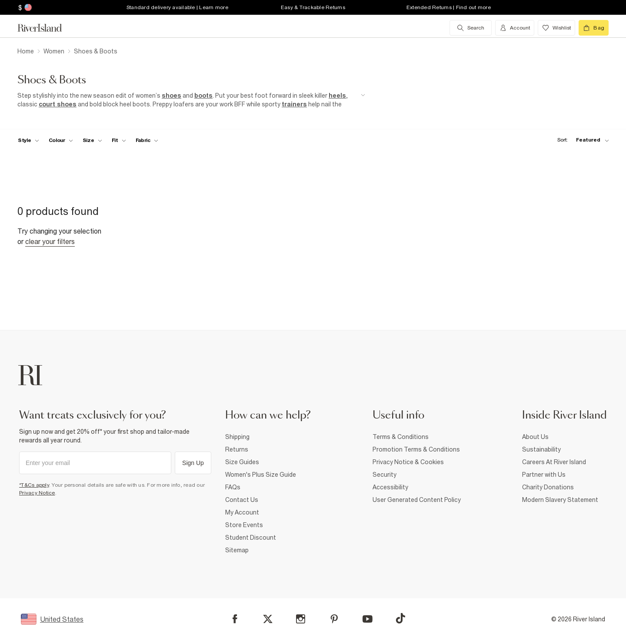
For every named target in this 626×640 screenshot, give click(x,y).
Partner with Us (544, 474)
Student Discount (250, 537)
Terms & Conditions (401, 436)
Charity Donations (548, 487)
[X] (268, 619)
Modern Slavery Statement (560, 499)
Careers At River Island (554, 462)
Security (384, 474)
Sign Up (193, 462)
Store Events (244, 524)
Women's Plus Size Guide (260, 474)
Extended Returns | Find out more (448, 7)
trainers (294, 104)
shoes (171, 95)
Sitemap (237, 550)
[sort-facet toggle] (581, 140)
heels (337, 95)
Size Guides (242, 462)
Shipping (237, 436)
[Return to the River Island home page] (46, 28)
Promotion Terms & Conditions (416, 449)
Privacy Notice (37, 493)
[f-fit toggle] (119, 140)
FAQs (232, 487)
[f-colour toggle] (61, 140)
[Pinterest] (334, 619)
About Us (535, 436)
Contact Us (241, 499)
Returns (236, 449)
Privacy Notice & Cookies (408, 462)
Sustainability (541, 449)
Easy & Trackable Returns (313, 7)
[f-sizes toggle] (92, 140)
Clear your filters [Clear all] (50, 241)
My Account (242, 512)
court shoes (58, 104)
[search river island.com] (470, 28)
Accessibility (390, 487)
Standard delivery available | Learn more (177, 7)
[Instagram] (300, 619)
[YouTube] (367, 619)
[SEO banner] (191, 100)
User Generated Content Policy (417, 499)
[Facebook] (235, 619)
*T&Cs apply (34, 485)
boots (203, 95)
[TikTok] (400, 618)
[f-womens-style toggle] (28, 140)
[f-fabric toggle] (147, 140)
